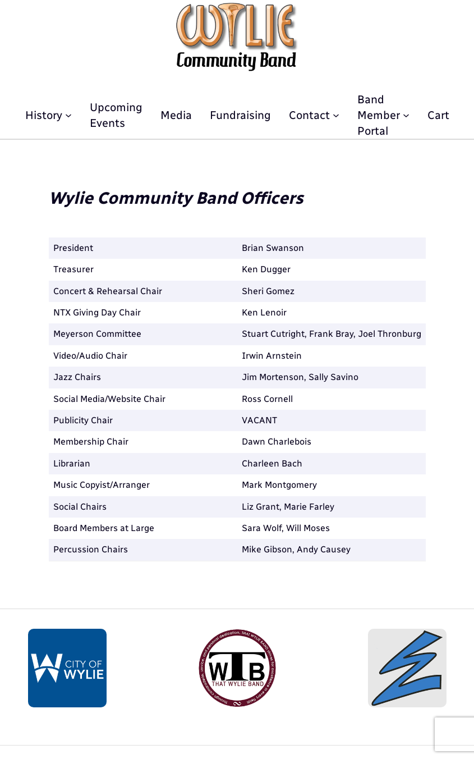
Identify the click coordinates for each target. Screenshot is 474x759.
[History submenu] (68, 115)
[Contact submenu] (336, 115)
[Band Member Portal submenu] (406, 115)
